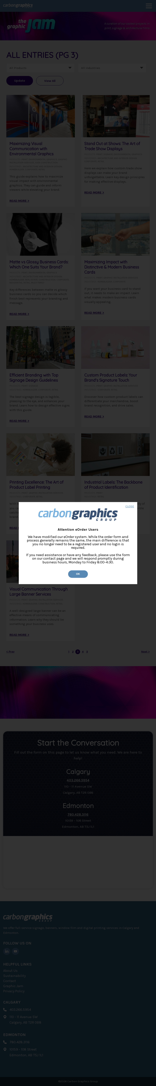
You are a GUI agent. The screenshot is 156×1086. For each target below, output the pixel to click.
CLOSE (129, 506)
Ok (78, 574)
